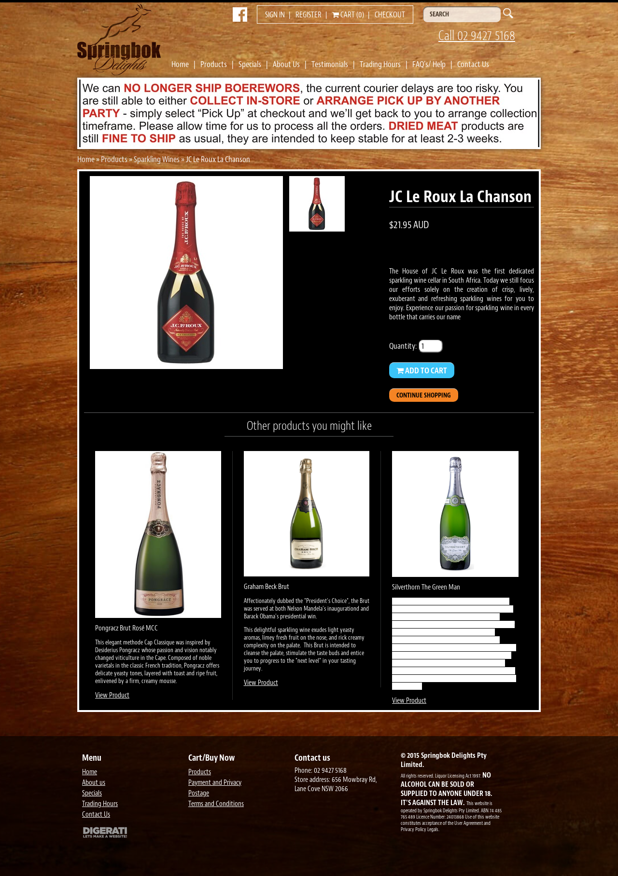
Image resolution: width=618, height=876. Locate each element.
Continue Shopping (423, 395)
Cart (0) (348, 15)
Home (180, 64)
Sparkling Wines (157, 159)
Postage (198, 793)
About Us (286, 64)
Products (213, 64)
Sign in (275, 15)
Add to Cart (421, 370)
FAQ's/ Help (429, 64)
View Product (112, 695)
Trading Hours (380, 64)
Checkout (390, 15)
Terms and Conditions (216, 803)
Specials (250, 64)
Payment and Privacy (214, 782)
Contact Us (473, 64)
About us (93, 782)
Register (308, 15)
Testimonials (329, 64)
